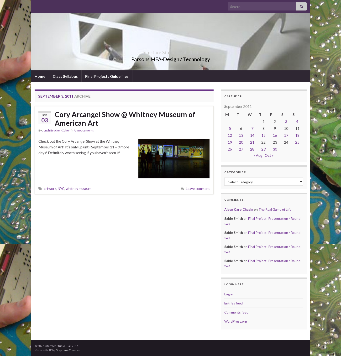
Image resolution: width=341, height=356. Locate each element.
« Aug (257, 155)
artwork (50, 189)
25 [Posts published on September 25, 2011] (297, 142)
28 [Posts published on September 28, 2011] (252, 149)
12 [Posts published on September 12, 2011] (230, 135)
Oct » (269, 155)
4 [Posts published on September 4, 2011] (297, 121)
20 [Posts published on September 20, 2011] (241, 142)
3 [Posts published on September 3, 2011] (286, 121)
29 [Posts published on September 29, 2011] (263, 149)
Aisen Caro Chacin (238, 209)
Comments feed (236, 312)
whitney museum (78, 189)
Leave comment (198, 189)
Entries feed (233, 303)
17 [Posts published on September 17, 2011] (286, 135)
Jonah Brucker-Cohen (56, 130)
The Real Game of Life (274, 209)
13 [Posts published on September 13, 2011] (241, 135)
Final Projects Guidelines (107, 76)
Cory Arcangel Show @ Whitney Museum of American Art (125, 118)
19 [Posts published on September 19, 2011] (230, 142)
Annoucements (84, 130)
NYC (61, 189)
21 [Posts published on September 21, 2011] (252, 142)
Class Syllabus (65, 76)
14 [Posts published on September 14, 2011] (252, 135)
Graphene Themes (68, 350)
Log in (228, 294)
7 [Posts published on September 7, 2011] (252, 128)
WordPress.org (235, 321)
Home (40, 76)
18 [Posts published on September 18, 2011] (297, 135)
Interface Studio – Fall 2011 (170, 51)
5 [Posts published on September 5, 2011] (230, 128)
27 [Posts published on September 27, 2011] (241, 149)
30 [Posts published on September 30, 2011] (275, 149)
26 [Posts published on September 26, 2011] (230, 149)
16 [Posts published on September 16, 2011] (275, 135)
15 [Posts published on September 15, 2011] (263, 135)
